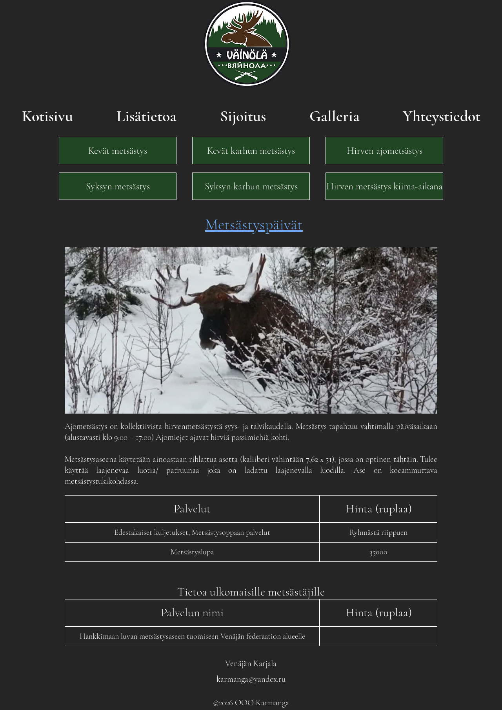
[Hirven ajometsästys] (384, 150)
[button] (192, 509)
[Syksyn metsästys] (117, 186)
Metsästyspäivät (254, 224)
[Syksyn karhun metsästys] (251, 186)
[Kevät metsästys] (117, 150)
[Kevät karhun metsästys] (251, 150)
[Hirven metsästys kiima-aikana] (384, 186)
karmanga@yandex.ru (251, 679)
